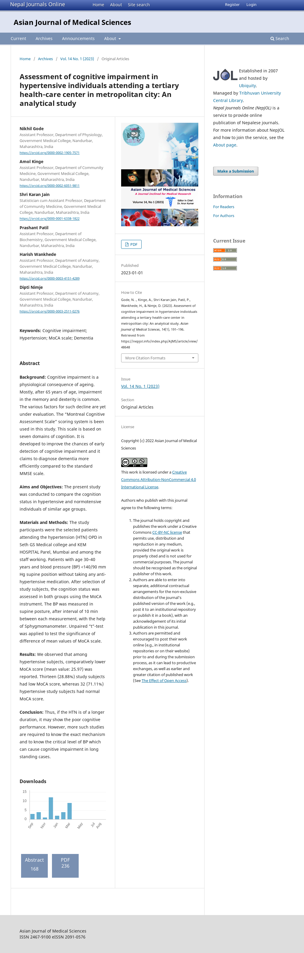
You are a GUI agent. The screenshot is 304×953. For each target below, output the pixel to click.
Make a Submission (235, 171)
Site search (139, 4)
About (116, 4)
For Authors (223, 215)
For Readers (223, 206)
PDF (133, 244)
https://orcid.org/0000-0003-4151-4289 (50, 278)
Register (232, 4)
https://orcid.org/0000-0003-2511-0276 (50, 311)
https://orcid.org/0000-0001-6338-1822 (50, 219)
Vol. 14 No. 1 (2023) (77, 58)
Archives (44, 38)
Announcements (78, 38)
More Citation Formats (145, 358)
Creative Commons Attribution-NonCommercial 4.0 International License (158, 479)
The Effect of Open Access (164, 680)
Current (18, 38)
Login (251, 4)
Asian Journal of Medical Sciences (72, 22)
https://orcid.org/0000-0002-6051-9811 (50, 186)
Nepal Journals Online (37, 4)
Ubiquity (247, 85)
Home (98, 4)
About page (224, 145)
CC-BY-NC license (167, 532)
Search (279, 38)
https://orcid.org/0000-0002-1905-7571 (50, 153)
